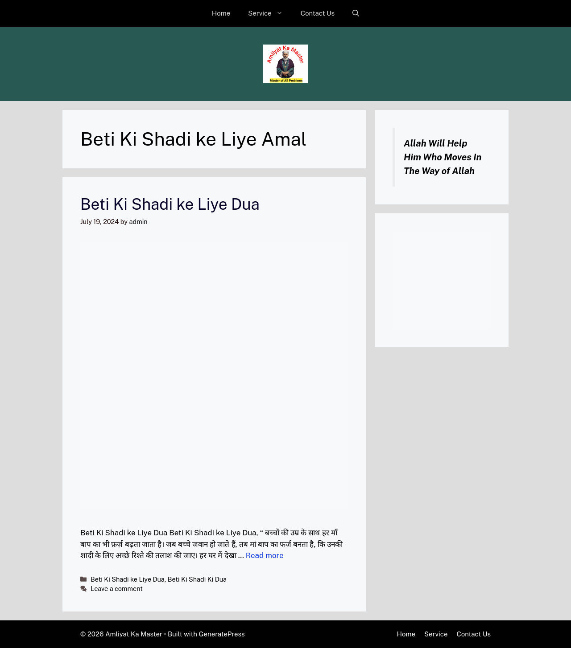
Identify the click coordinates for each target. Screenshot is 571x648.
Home (221, 13)
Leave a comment (117, 588)
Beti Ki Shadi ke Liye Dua (170, 204)
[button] (355, 13)
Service (270, 13)
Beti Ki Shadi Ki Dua (197, 579)
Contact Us (318, 13)
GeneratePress (222, 634)
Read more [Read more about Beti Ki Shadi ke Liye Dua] (265, 555)
